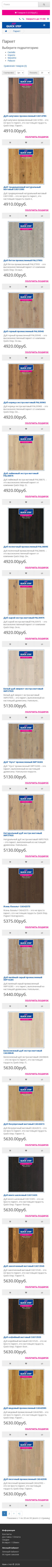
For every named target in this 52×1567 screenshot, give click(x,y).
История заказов (10, 1554)
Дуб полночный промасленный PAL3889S (25, 546)
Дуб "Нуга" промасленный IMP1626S (23, 762)
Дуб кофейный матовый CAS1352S (22, 1337)
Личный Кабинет (10, 1551)
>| (19, 1513)
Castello (11, 52)
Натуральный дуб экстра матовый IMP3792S (22, 834)
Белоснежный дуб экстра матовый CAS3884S (22, 1051)
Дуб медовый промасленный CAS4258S (24, 1408)
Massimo (12, 57)
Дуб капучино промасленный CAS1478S (24, 115)
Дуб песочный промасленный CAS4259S (25, 1479)
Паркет (16, 31)
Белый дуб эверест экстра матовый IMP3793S (23, 689)
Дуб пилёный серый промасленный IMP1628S (22, 978)
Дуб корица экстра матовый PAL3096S (24, 402)
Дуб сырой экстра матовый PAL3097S (24, 617)
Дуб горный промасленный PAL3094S (23, 331)
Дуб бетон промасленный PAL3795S (22, 260)
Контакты (7, 1534)
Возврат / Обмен (10, 1542)
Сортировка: (9, 73)
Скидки (5, 1539)
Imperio (11, 55)
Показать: (34, 73)
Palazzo (11, 60)
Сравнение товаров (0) (15, 65)
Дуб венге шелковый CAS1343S (20, 1195)
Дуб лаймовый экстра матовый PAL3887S (20, 474)
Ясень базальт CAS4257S (16, 906)
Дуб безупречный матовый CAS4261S (24, 1124)
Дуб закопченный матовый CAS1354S (23, 1266)
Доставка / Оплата (11, 1536)
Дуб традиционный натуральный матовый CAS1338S (22, 188)
